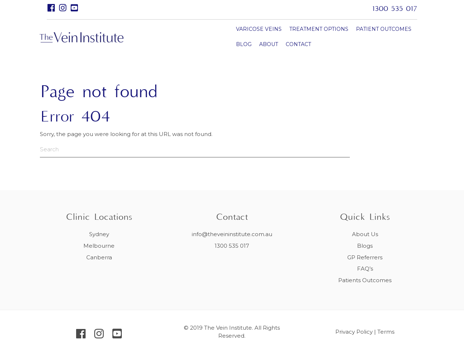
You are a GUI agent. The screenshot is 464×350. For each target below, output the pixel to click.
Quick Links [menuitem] (365, 217)
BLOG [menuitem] (348, 36)
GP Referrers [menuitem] (364, 257)
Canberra (99, 257)
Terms (385, 331)
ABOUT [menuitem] (372, 36)
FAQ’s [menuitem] (365, 268)
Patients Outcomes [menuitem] (365, 280)
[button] (51, 8)
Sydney (99, 234)
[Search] (148, 149)
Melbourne (99, 245)
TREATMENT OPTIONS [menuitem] (239, 36)
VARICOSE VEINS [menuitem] (180, 36)
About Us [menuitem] (365, 234)
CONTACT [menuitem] (169, 51)
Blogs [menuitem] (365, 245)
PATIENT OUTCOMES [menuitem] (304, 36)
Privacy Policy (354, 331)
